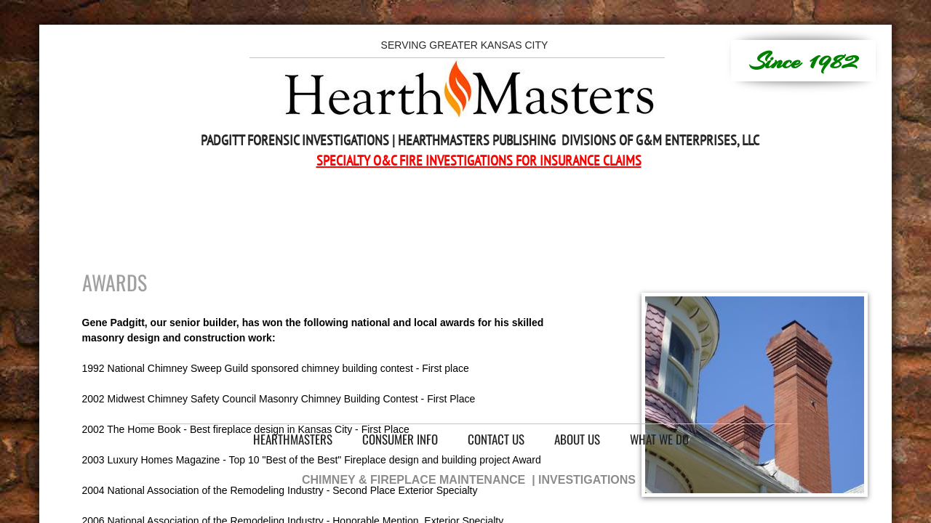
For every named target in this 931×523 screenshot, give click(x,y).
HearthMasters (292, 439)
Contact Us (496, 439)
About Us (577, 439)
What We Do (659, 439)
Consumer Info (400, 439)
